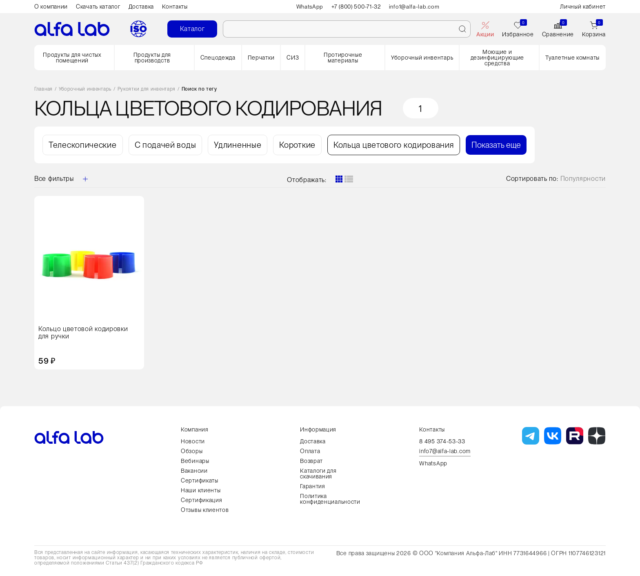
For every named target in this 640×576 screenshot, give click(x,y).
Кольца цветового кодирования (393, 145)
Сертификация (201, 500)
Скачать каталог (98, 6)
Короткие (297, 145)
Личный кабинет (583, 6)
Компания (195, 429)
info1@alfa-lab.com (416, 6)
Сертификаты (199, 480)
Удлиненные (237, 145)
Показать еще (496, 145)
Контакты (175, 6)
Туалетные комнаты (572, 57)
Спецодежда (218, 57)
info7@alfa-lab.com (445, 451)
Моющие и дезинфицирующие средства (497, 58)
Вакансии (194, 471)
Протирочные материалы (343, 57)
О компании (51, 6)
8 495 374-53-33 (442, 441)
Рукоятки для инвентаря (147, 89)
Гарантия (312, 486)
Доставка (141, 6)
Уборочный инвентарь (422, 57)
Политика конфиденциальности (330, 499)
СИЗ (293, 57)
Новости (193, 441)
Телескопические (83, 145)
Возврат (311, 461)
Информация (318, 429)
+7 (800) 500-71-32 (356, 6)
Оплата (310, 451)
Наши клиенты (200, 490)
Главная (43, 89)
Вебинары (195, 461)
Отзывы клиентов (205, 510)
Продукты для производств (152, 57)
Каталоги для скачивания (318, 473)
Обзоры (191, 451)
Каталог (192, 29)
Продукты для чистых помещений (72, 57)
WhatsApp (308, 6)
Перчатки (261, 57)
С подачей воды (165, 145)
